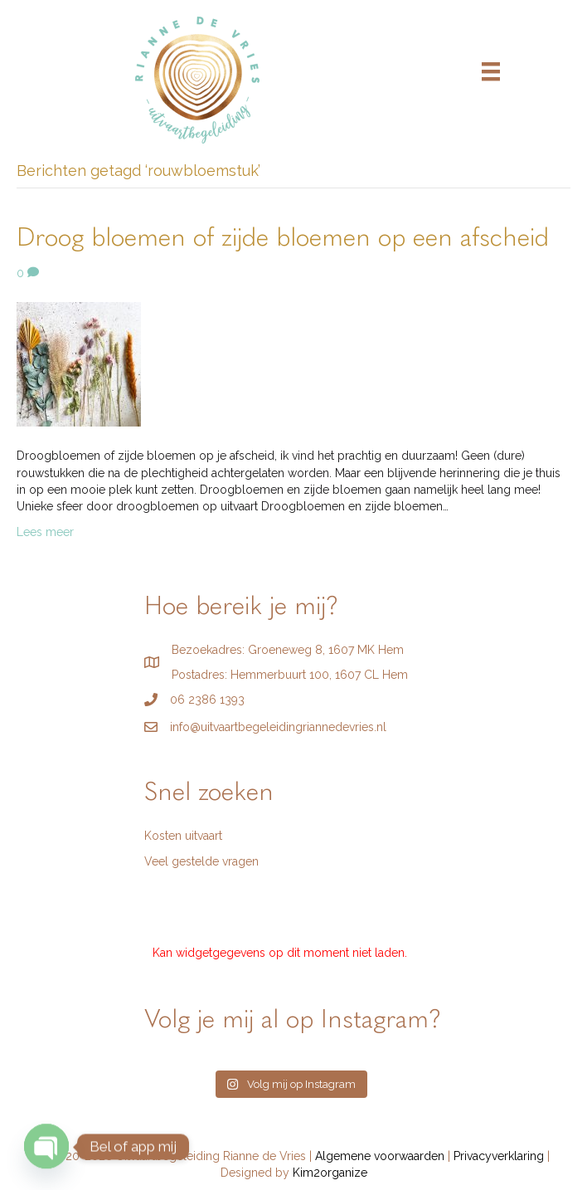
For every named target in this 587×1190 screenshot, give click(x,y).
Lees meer (45, 532)
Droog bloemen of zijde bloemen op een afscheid (283, 239)
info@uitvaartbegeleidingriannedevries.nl (278, 727)
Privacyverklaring (499, 1156)
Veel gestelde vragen (201, 861)
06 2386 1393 (207, 699)
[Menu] (491, 71)
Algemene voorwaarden (379, 1156)
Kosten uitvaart (183, 835)
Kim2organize (330, 1172)
